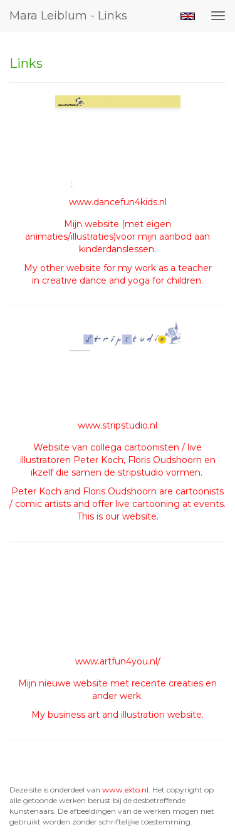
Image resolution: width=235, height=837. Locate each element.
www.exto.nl (125, 789)
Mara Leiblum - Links (68, 16)
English (187, 16)
